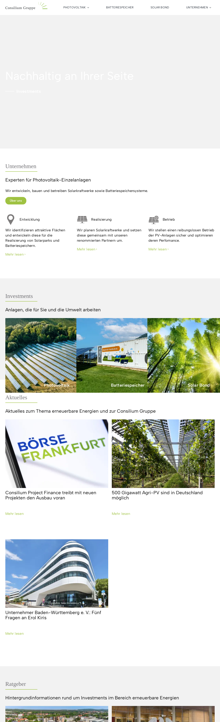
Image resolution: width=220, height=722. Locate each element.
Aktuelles (16, 397)
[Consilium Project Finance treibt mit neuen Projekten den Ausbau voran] (56, 453)
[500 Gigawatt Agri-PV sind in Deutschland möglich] (163, 453)
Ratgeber (15, 684)
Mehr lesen (14, 513)
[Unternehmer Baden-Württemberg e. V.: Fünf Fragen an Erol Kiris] (56, 573)
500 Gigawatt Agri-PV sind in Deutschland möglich (157, 495)
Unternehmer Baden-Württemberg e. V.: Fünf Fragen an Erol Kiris (53, 615)
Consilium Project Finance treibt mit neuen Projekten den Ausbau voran (50, 495)
